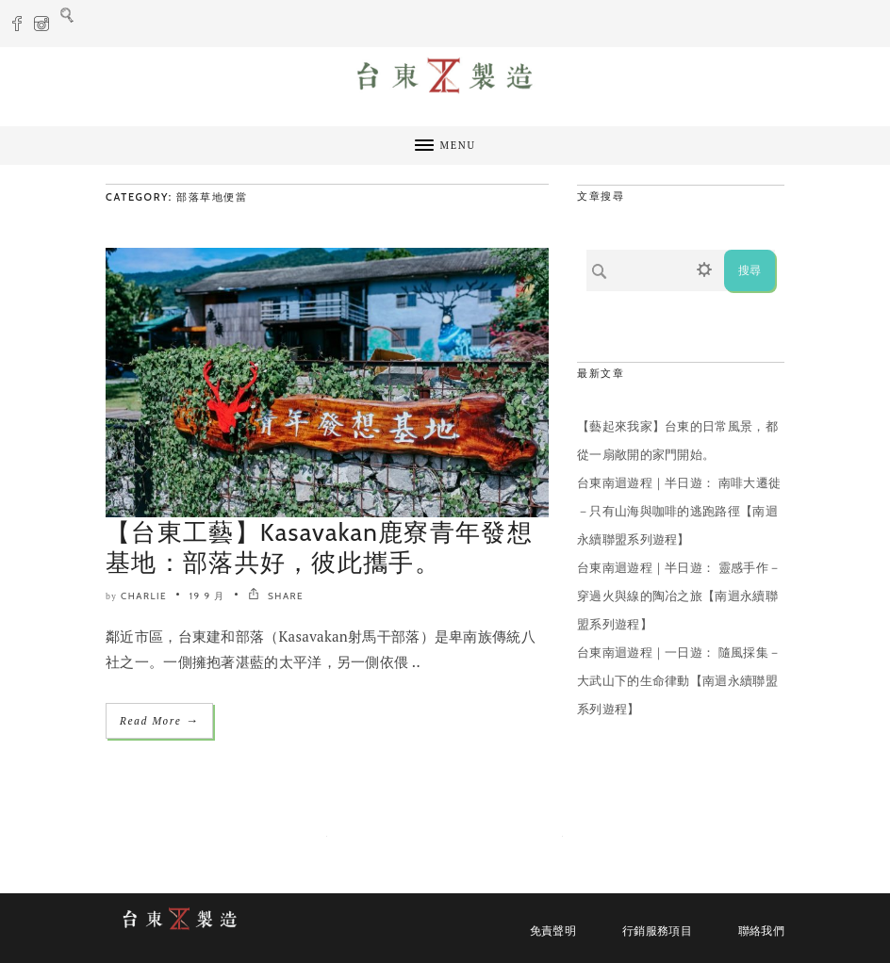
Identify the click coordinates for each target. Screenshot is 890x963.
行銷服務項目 (657, 930)
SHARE (276, 596)
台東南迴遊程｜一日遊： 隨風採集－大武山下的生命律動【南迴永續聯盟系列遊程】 (679, 680)
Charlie (144, 596)
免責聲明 (553, 930)
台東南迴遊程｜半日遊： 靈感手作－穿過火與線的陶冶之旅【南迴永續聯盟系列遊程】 (679, 595)
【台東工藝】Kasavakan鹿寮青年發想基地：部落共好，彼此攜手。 (319, 547)
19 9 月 (207, 596)
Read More (159, 720)
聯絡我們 (761, 930)
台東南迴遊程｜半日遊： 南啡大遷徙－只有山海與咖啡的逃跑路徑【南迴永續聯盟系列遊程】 (679, 510)
